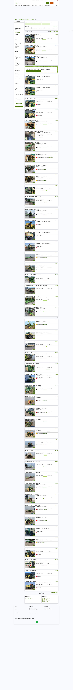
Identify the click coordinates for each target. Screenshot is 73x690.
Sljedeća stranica (54, 592)
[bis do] (21, 54)
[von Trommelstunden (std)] (17, 101)
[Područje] (21, 45)
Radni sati (16, 73)
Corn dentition (17, 32)
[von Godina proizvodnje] (17, 72)
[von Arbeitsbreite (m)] (17, 85)
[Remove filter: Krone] (48, 24)
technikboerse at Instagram (48, 609)
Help (15, 608)
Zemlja (16, 47)
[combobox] (19, 36)
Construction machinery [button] (26, 5)
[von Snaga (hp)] (17, 68)
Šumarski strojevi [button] (34, 5)
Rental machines (47, 5)
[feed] (41, 312)
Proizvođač (16, 34)
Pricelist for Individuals (32, 608)
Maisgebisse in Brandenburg (46, 600)
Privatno (16, 62)
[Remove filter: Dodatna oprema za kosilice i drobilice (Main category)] (33, 24)
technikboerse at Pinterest (48, 610)
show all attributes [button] (19, 103)
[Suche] (19, 26)
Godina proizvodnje (17, 70)
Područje (20, 43)
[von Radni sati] (17, 75)
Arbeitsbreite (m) (17, 83)
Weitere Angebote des (24, 618)
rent (16, 58)
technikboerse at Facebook (48, 608)
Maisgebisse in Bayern (45, 599)
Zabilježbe (37, 0)
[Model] (19, 39)
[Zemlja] (19, 49)
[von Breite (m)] (17, 91)
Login (16, 610)
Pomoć (16, 0)
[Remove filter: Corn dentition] (44, 24)
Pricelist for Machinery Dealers (34, 609)
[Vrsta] (18, 57)
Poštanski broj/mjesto (16, 44)
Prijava (48, 0)
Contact (16, 609)
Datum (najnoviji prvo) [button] (54, 31)
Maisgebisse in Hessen (45, 601)
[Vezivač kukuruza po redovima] (19, 96)
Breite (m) (16, 89)
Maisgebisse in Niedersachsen (46, 598)
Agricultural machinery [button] (18, 5)
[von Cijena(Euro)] (17, 54)
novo (19, 57)
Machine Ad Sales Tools (33, 611)
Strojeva (19, 106)
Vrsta (15, 56)
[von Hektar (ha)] (17, 78)
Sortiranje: (48, 31)
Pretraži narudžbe (43, 0)
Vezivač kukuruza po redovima (19, 94)
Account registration (18, 611)
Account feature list (32, 610)
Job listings (33, 0)
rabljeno (16, 57)
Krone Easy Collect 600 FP (28, 598)
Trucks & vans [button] (41, 5)
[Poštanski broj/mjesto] (17, 46)
